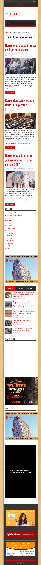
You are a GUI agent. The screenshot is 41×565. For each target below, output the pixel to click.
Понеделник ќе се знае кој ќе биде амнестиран (20, 47)
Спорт (9, 248)
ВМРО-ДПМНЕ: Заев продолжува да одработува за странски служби (24, 313)
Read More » (10, 92)
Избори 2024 (11, 230)
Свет (8, 246)
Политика (10, 243)
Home (8, 32)
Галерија (9, 220)
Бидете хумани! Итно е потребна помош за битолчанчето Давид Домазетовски (24, 294)
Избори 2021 (11, 228)
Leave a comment (23, 54)
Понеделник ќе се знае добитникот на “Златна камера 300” (18, 160)
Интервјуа (10, 233)
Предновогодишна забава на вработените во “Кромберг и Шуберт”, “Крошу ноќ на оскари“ (23, 304)
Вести (8, 218)
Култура (9, 238)
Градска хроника (12, 223)
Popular (10, 288)
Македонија (10, 240)
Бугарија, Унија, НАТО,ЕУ (15, 215)
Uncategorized (11, 213)
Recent (20, 288)
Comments (30, 288)
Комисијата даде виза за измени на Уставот (19, 102)
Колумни (9, 235)
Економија (10, 225)
